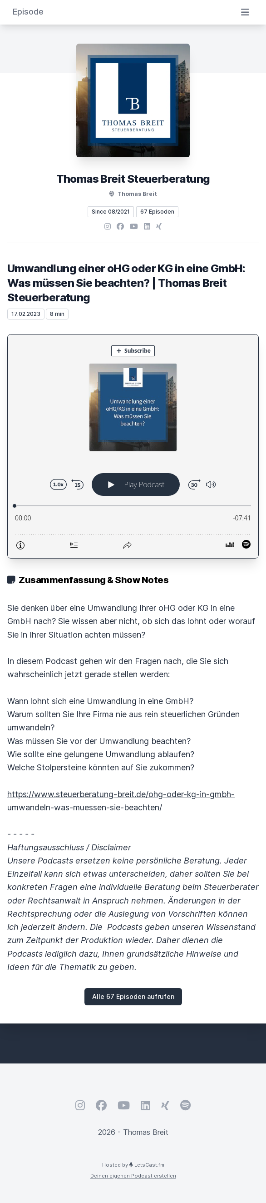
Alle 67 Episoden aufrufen (133, 996)
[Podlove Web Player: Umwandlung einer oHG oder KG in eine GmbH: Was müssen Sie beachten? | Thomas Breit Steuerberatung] (133, 446)
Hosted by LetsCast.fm (133, 1165)
